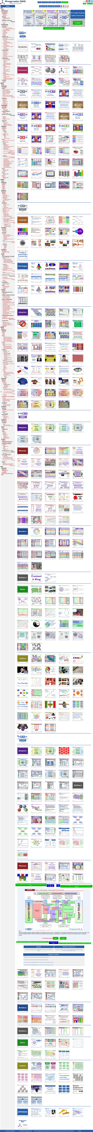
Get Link (58, 885)
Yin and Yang (5, 277)
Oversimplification (6, 164)
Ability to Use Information (8, 372)
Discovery (4, 209)
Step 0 (3, 139)
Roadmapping (5, 197)
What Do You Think (6, 300)
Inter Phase (5, 281)
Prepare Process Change (7, 337)
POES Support (5, 54)
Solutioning (5, 198)
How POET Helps (6, 284)
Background (5, 470)
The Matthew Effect (6, 310)
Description (6, 358)
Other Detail (5, 70)
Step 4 (3, 184)
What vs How (5, 456)
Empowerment (5, 103)
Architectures (5, 231)
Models (4, 201)
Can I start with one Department (8, 363)
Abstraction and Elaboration (7, 268)
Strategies (5, 367)
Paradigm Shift (6, 144)
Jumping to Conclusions (7, 216)
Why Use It (5, 38)
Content (5, 375)
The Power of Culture (6, 296)
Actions (4, 141)
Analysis (5, 356)
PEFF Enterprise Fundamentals (8, 37)
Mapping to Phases (6, 234)
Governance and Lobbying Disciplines (9, 217)
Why (20, 931)
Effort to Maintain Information (9, 373)
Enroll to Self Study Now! (53, 943)
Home (39, 2)
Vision (4, 365)
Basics (4, 233)
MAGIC (4, 108)
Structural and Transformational (8, 409)
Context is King (5, 252)
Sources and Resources (7, 473)
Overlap (4, 280)
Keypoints (4, 472)
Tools (54, 2)
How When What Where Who (8, 78)
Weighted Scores (6, 437)
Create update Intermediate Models (9, 390)
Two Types (4, 444)
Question (5, 354)
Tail (2, 474)
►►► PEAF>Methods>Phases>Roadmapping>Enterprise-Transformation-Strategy (76, 886)
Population (5, 237)
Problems (5, 123)
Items (3, 255)
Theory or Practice (6, 93)
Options (4, 19)
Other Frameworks (6, 69)
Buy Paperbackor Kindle (77, 23)
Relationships (5, 109)
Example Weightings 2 (7, 64)
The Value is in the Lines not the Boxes (9, 271)
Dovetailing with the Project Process (9, 399)
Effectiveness (5, 99)
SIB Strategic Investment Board (8, 463)
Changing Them (6, 214)
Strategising (5, 196)
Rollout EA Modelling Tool (7, 348)
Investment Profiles (7, 225)
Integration (4, 288)
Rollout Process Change (7, 344)
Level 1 (4, 171)
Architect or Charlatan (6, 324)
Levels (4, 119)
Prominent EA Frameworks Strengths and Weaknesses (9, 28)
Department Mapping (7, 124)
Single (5, 132)
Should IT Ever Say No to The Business (9, 459)
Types (4, 370)
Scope (20, 935)
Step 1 (3, 168)
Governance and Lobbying (8, 396)
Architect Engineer (6, 76)
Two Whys (5, 238)
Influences (4, 34)
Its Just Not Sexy (6, 166)
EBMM (5, 247)
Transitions (5, 239)
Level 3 (4, 178)
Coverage (4, 31)
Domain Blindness (6, 158)
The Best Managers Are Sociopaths (9, 311)
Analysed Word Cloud (8, 357)
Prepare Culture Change (7, 340)
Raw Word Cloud (7, 355)
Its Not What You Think (7, 259)
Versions (4, 35)
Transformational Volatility (7, 260)
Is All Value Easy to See (7, 301)
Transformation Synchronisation (8, 220)
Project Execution (6, 200)
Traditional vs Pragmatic (7, 442)
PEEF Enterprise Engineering (8, 56)
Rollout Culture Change (7, 347)
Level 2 (4, 174)
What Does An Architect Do (7, 323)
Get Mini (52, 885)
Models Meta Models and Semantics (9, 273)
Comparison (5, 317)
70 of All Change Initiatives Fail (8, 146)
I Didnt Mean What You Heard (8, 89)
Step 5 (3, 186)
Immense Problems (6, 297)
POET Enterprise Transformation (8, 39)
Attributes (5, 377)
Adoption (4, 127)
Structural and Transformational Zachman (9, 242)
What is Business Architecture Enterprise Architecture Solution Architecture (9, 96)
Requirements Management (7, 208)
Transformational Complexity (8, 261)
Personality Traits (6, 312)
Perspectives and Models (7, 79)
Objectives (5, 368)
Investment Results (7, 226)
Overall (4, 62)
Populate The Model (6, 404)
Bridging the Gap (6, 351)
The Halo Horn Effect (6, 306)
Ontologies (4, 106)
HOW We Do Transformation (8, 425)
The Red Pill (5, 159)
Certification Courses (6, 17)
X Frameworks (5, 32)
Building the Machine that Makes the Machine (9, 154)
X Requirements (6, 438)
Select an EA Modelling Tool (8, 341)
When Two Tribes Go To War (7, 458)
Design (4, 23)
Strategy (4, 117)
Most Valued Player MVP (7, 452)
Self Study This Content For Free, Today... (54, 28)
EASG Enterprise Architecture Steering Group (9, 465)
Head (2, 9)
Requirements (5, 434)
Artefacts (4, 206)
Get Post (48, 885)
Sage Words (5, 148)
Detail (4, 129)
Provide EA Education (7, 346)
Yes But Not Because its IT (8, 457)
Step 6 (3, 188)
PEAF (4, 430)
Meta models (5, 411)
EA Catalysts (5, 364)
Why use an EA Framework (8, 361)
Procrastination (6, 267)
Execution (4, 118)
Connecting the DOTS (6, 30)
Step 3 (3, 175)
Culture (4, 155)
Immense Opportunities (7, 298)
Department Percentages (7, 125)
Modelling (4, 210)
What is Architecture (6, 257)
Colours (4, 94)
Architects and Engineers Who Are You (8, 319)
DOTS (4, 121)
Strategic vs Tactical (6, 400)
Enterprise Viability (6, 147)
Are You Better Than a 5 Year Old (8, 303)
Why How (5, 77)
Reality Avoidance (6, 165)
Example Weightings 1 (7, 63)
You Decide (5, 352)
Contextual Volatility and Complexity (9, 263)
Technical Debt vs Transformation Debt (9, 223)
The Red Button (6, 215)
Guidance (4, 250)
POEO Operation (6, 52)
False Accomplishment (7, 163)
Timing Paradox (6, 160)
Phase (4, 205)
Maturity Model (6, 134)
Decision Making (5, 211)
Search (84, 3)
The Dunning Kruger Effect (7, 308)
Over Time (6, 133)
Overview (4, 14)
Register (63, 938)
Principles (5, 417)
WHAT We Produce (6, 424)
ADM (4, 68)
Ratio (4, 401)
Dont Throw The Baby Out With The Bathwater (9, 157)
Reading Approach (6, 29)
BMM (5, 246)
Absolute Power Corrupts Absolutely (9, 304)
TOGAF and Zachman (6, 59)
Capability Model (6, 204)
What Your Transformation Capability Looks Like (9, 152)
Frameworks (44, 2)
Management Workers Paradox (8, 161)
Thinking (4, 102)
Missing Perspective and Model (8, 74)
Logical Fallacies (5, 314)
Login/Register (64, 2)
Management (5, 293)
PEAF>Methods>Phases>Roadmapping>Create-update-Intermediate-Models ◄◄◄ (30, 885)
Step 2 (3, 172)
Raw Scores (5, 61)
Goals (4, 366)
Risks (4, 334)
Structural (4, 418)
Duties (4, 447)
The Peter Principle (6, 309)
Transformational (6, 416)
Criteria (4, 60)
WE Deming (5, 145)
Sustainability (5, 104)
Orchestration (5, 207)
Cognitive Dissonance (6, 307)
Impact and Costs (6, 236)
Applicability (5, 33)
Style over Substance (6, 305)
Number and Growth (6, 283)
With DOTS (6, 385)
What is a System (6, 90)
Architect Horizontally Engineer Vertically (9, 279)
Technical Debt (6, 221)
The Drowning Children (7, 167)
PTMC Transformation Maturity (8, 46)
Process (4, 383)
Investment (5, 266)
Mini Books (57, 6)
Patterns (4, 272)
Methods (4, 192)
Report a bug (89, 3)
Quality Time (5, 100)
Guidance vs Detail (6, 71)
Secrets (4, 321)
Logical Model (6, 45)
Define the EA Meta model (7, 338)
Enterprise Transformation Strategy (9, 393)
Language (4, 87)
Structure (4, 116)
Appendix (4, 469)
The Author (4, 471)
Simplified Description (8, 359)
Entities (5, 376)
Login (55, 938)
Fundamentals (5, 101)
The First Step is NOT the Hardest (8, 140)
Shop (50, 2)
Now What (5, 66)
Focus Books (50, 6)
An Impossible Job (6, 322)
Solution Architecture (7, 353)
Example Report (7, 138)
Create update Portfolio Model (8, 391)
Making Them (5, 213)
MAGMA (4, 112)
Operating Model (7, 42)
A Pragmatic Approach (7, 199)
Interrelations (5, 110)
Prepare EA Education (7, 339)
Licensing (4, 15)
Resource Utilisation (6, 195)
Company (58, 2)
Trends (4, 72)
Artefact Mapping (6, 219)
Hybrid (4, 248)
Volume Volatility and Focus (8, 235)
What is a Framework (6, 92)
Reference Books (43, 6)
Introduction (5, 12)
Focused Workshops (6, 18)
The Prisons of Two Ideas (7, 313)
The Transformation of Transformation (9, 150)
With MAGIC (6, 386)
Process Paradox (6, 162)
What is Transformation (7, 91)
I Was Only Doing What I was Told (8, 302)
